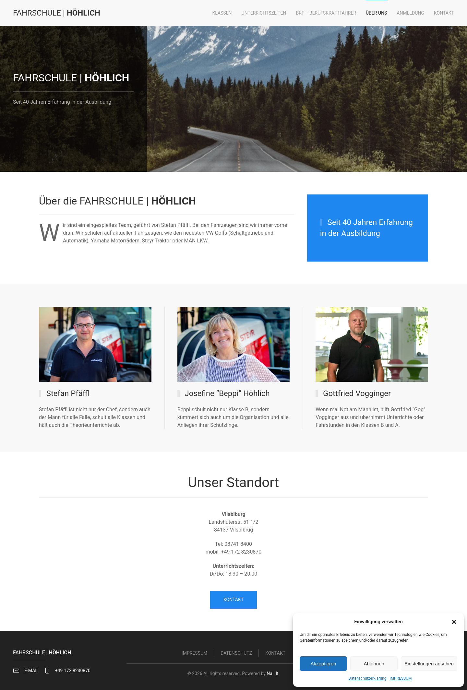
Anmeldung (410, 13)
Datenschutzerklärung (368, 678)
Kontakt (444, 13)
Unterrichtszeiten (264, 13)
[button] (454, 621)
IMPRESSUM (400, 678)
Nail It (271, 673)
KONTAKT (233, 599)
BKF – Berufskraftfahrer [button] (326, 13)
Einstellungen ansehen (429, 663)
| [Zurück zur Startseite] (56, 13)
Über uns (376, 13)
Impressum (194, 654)
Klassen (222, 13)
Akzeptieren (323, 663)
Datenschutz (236, 654)
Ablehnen (374, 663)
